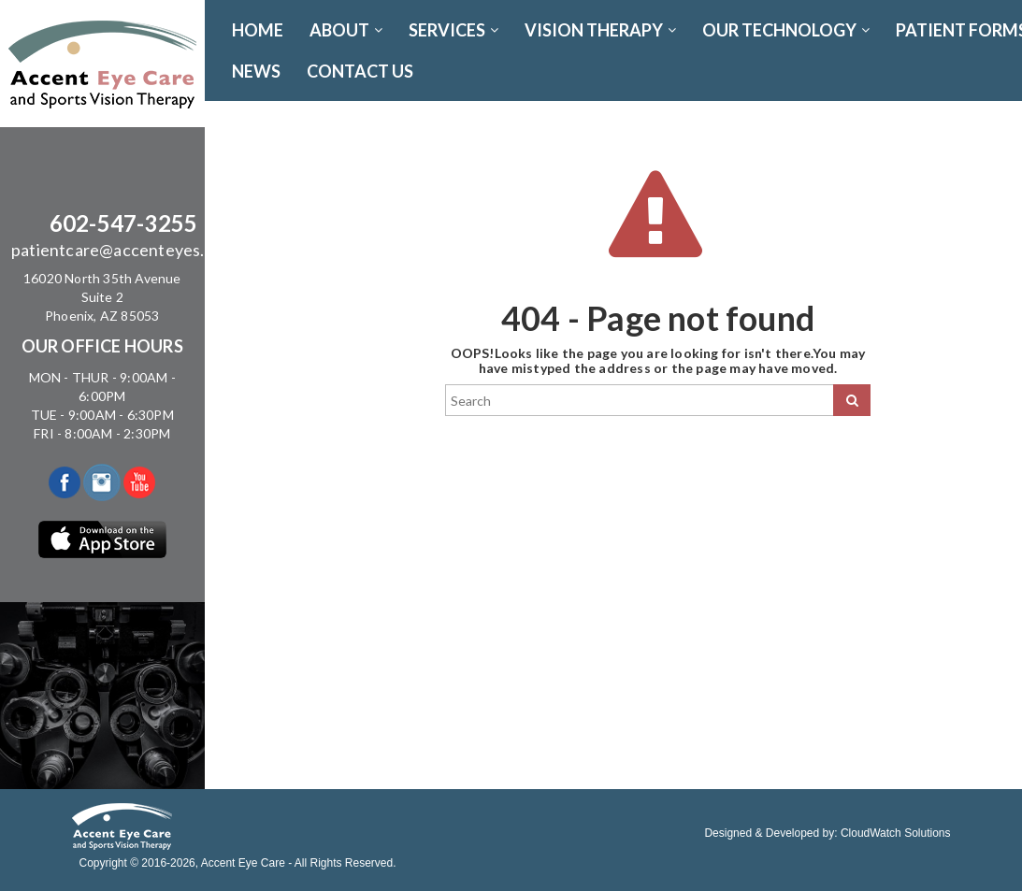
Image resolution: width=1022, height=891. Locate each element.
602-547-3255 (123, 223)
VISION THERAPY (600, 30)
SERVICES (453, 30)
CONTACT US (360, 71)
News (256, 71)
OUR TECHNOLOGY (786, 30)
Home (257, 30)
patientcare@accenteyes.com (123, 249)
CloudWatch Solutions (896, 833)
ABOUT (345, 30)
